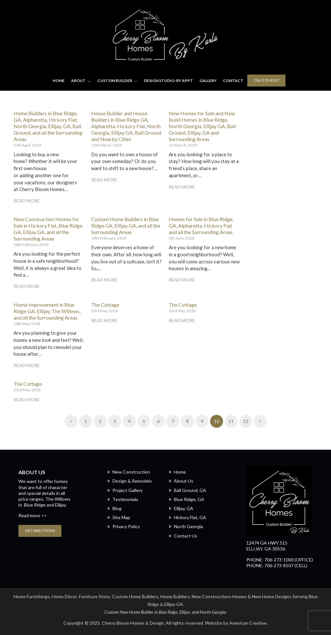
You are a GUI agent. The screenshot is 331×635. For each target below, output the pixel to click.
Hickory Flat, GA (190, 517)
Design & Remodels (132, 481)
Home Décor (64, 596)
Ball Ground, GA (190, 490)
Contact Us (185, 535)
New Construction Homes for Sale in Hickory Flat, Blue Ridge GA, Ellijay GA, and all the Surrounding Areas (48, 228)
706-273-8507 (266, 80)
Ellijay (184, 612)
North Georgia (188, 526)
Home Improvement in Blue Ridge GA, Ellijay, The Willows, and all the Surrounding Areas (47, 311)
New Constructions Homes (219, 596)
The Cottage (105, 305)
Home (180, 472)
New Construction (131, 472)
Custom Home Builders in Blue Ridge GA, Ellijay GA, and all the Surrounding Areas (125, 225)
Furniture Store (94, 596)
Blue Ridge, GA (189, 499)
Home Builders (175, 596)
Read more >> (32, 515)
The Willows (57, 499)
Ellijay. (61, 504)
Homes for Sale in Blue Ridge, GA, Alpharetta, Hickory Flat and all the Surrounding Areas (201, 225)
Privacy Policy (126, 526)
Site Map (121, 517)
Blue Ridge (35, 504)
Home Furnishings (32, 596)
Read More (27, 200)
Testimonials (125, 499)
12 (245, 421)
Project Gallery (127, 490)
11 (231, 421)
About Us (183, 481)
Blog (117, 508)
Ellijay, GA (183, 508)
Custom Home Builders (135, 596)
